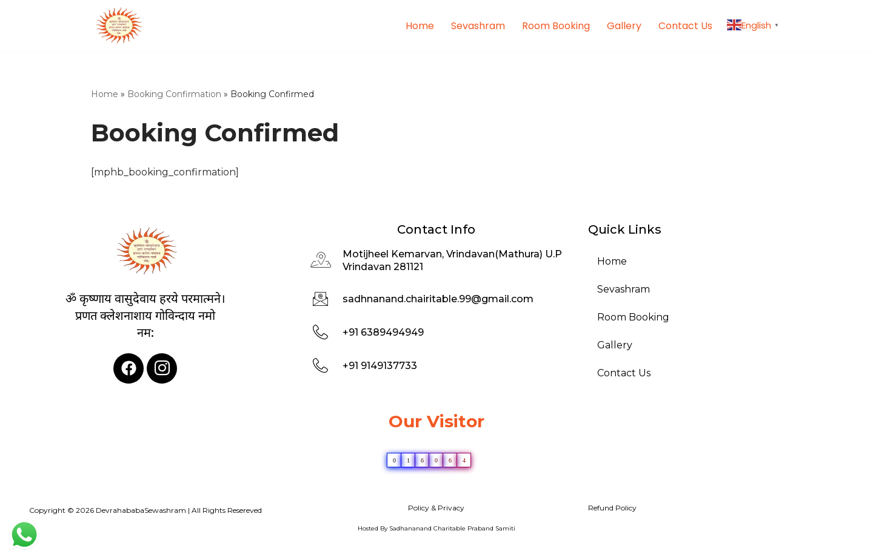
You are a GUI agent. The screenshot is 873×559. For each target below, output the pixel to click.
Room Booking (556, 25)
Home (420, 25)
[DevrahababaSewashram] (118, 25)
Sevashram (478, 25)
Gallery (624, 25)
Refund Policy (612, 508)
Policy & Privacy (436, 508)
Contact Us (685, 25)
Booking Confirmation (174, 94)
